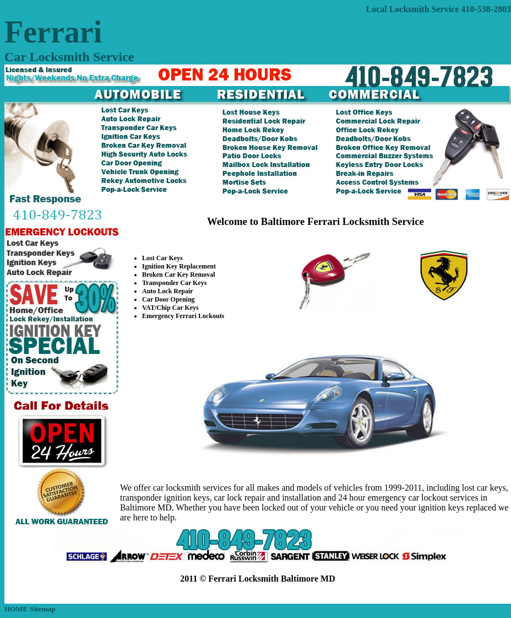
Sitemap (43, 609)
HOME (16, 609)
